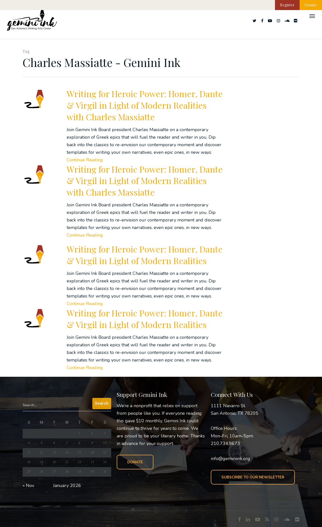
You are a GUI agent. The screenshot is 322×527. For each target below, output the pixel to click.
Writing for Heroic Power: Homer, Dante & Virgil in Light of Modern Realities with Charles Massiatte (145, 105)
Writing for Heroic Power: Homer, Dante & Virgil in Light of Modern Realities (144, 274)
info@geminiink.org (230, 459)
